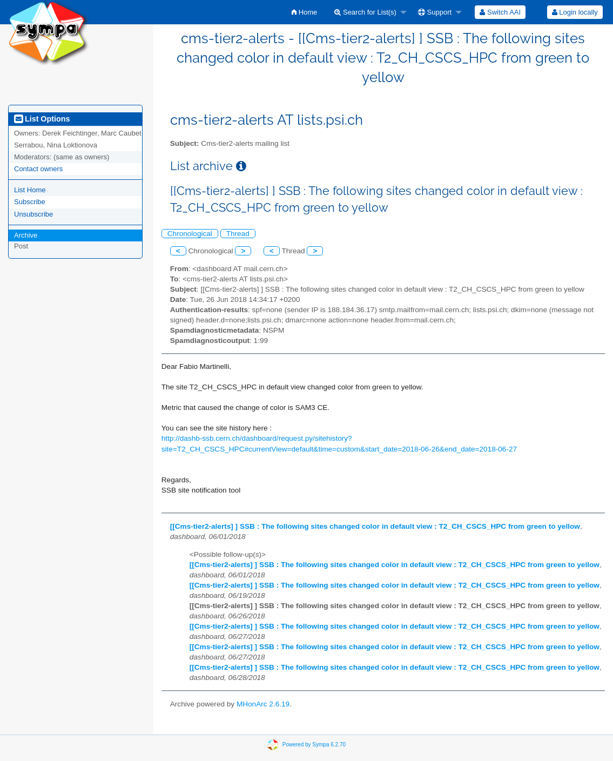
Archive (25, 235)
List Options (42, 119)
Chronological (189, 234)
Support (435, 12)
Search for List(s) (365, 12)
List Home (30, 190)
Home (304, 12)
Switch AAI (500, 12)
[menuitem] (304, 12)
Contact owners (38, 169)
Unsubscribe (33, 214)
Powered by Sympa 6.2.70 (314, 744)
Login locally (575, 12)
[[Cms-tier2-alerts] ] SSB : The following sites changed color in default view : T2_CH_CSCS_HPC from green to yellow (375, 526)
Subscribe (29, 202)
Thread (238, 234)
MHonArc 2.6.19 (263, 704)
